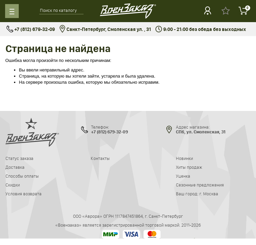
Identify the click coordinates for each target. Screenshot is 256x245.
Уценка (183, 176)
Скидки (12, 184)
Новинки (184, 158)
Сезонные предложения (200, 184)
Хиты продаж (189, 167)
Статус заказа (19, 158)
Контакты (100, 158)
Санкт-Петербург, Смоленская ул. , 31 (105, 29)
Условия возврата (23, 193)
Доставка (15, 167)
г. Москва (208, 193)
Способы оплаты (22, 176)
